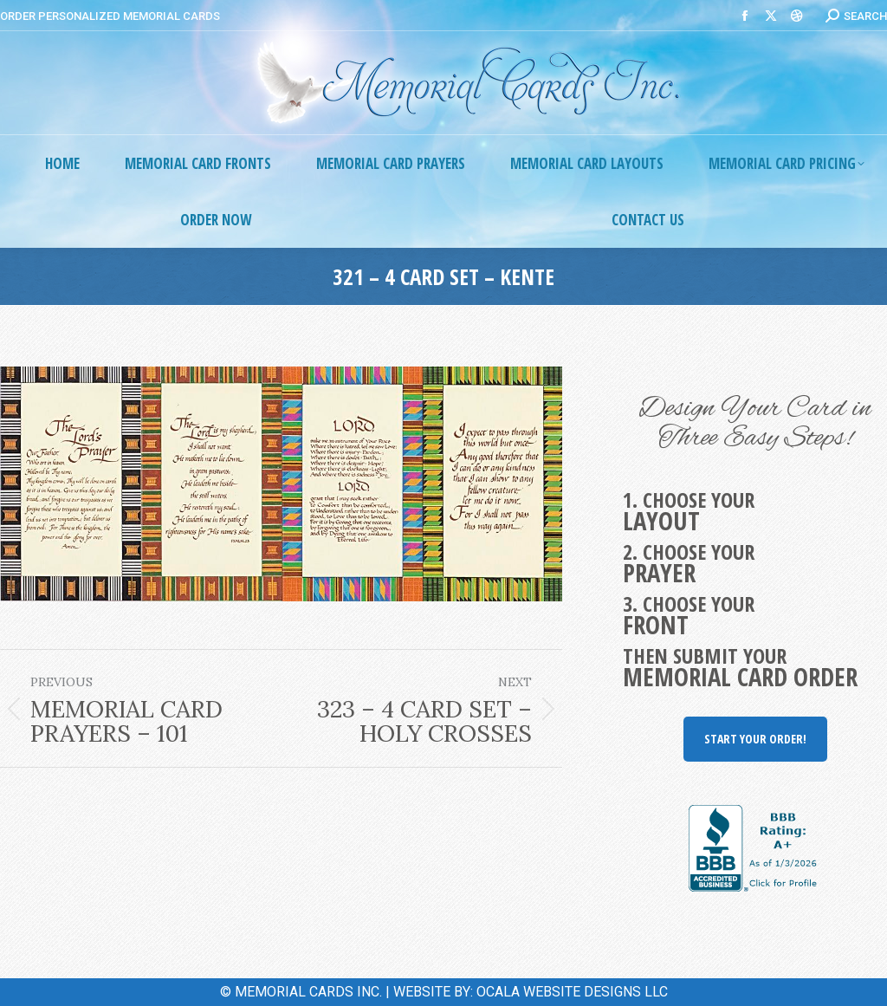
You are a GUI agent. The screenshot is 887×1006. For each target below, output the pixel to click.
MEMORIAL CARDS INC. (308, 991)
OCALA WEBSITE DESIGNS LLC (572, 991)
